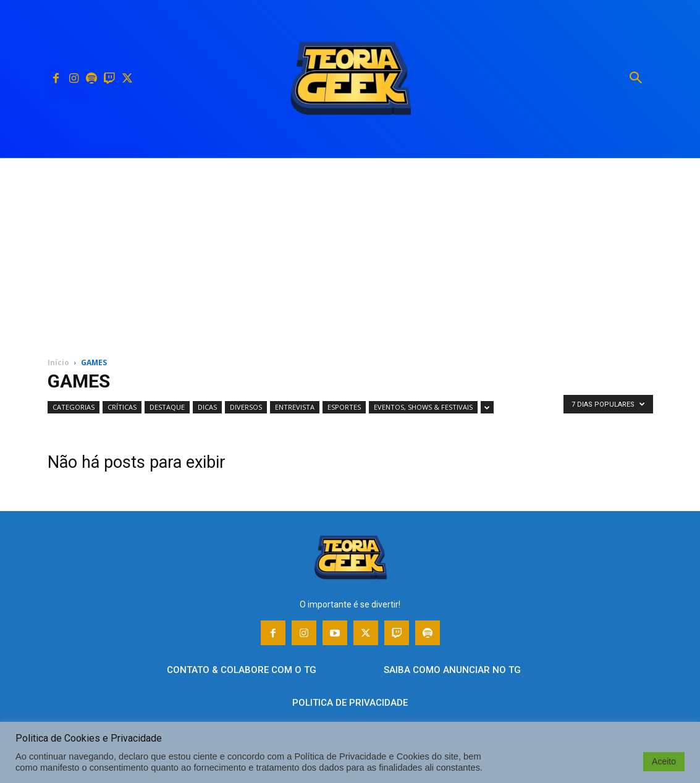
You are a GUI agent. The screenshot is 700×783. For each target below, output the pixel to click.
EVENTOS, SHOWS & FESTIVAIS (423, 407)
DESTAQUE (167, 407)
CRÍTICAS (122, 407)
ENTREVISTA (294, 407)
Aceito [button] (664, 761)
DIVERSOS (246, 407)
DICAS (207, 407)
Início (58, 362)
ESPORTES (344, 407)
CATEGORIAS (74, 407)
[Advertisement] (350, 250)
